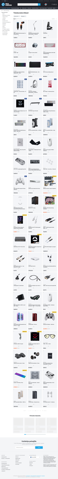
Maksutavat (4, 466)
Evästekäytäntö (4, 463)
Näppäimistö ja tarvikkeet (6, 15)
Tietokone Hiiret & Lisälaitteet (5, 17)
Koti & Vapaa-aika (43, 8)
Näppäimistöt (17, 458)
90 (37, 410)
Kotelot (3, 26)
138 (42, 410)
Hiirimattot (17, 464)
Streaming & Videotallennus (6, 22)
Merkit (54, 8)
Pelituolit (29, 8)
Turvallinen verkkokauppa (6, 469)
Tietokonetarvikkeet (15, 8)
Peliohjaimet (4, 23)
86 (30, 410)
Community (46, 0)
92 (40, 410)
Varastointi (4, 27)
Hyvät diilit (50, 8)
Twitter (30, 464)
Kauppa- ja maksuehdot (6, 458)
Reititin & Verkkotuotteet (6, 30)
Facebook (31, 462)
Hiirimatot (3, 19)
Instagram (31, 465)
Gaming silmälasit (5, 33)
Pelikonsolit (24, 8)
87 (32, 410)
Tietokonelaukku (4, 34)
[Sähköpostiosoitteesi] (25, 447)
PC (20, 8)
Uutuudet (8, 8)
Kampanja (4, 8)
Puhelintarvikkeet (35, 8)
